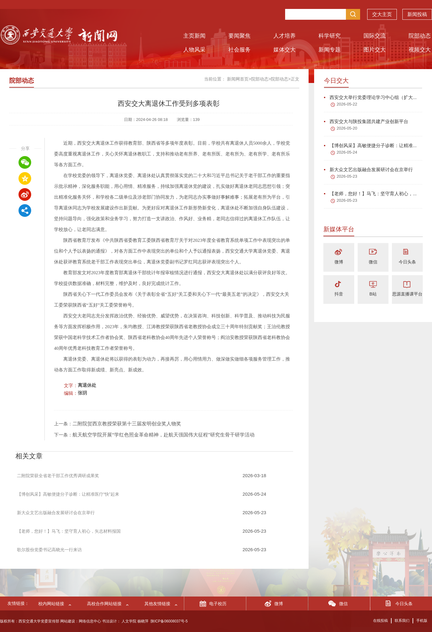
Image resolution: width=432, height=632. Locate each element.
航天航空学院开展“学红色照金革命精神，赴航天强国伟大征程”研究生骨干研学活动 (164, 434)
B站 (372, 293)
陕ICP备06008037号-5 (169, 621)
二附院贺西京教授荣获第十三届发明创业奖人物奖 (127, 423)
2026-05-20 (347, 128)
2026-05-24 (347, 152)
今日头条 (407, 261)
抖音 (338, 293)
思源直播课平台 (407, 293)
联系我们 (402, 620)
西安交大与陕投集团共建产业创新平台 (366, 121)
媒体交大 (284, 50)
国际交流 (374, 36)
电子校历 (217, 603)
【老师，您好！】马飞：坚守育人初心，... (370, 193)
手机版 (421, 620)
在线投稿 (380, 620)
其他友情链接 (157, 603)
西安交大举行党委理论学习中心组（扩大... (370, 97)
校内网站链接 (51, 603)
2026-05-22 (347, 104)
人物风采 (194, 50)
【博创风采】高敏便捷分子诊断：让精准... (370, 145)
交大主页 (382, 16)
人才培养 (284, 36)
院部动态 (420, 36)
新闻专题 (329, 50)
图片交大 (374, 50)
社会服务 (239, 50)
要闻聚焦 (239, 36)
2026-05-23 (347, 176)
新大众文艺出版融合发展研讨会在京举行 (368, 169)
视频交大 (420, 50)
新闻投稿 (417, 16)
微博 (338, 261)
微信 (373, 261)
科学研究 (329, 36)
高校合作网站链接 (104, 603)
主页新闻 (194, 36)
